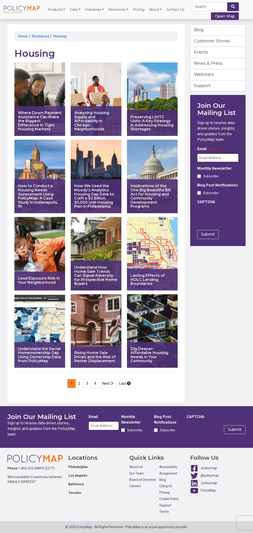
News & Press (208, 63)
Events (201, 52)
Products (55, 9)
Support (202, 85)
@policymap (210, 475)
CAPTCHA (206, 202)
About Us (136, 467)
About (154, 9)
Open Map (225, 16)
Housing (60, 36)
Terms (164, 511)
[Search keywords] (209, 6)
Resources (117, 9)
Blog (198, 29)
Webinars (204, 74)
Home (23, 36)
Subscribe (210, 176)
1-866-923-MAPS (31, 468)
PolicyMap (208, 490)
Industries (93, 9)
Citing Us (165, 486)
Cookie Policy (169, 499)
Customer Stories (212, 41)
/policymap (209, 468)
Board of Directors (142, 480)
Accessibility (168, 467)
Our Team (136, 473)
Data (74, 9)
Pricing (138, 9)
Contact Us (175, 9)
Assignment (168, 473)
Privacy (164, 492)
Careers (135, 486)
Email (209, 149)
